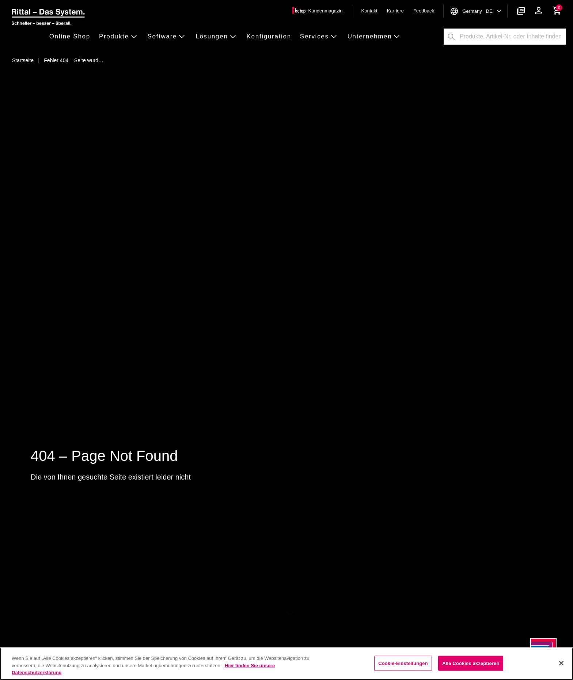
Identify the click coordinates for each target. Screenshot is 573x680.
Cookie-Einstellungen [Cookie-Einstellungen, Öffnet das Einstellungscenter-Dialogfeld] (403, 663)
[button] (72, 36)
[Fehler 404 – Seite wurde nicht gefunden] (73, 60)
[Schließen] (561, 663)
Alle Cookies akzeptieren (470, 663)
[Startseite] (23, 60)
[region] (286, 663)
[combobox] (512, 37)
